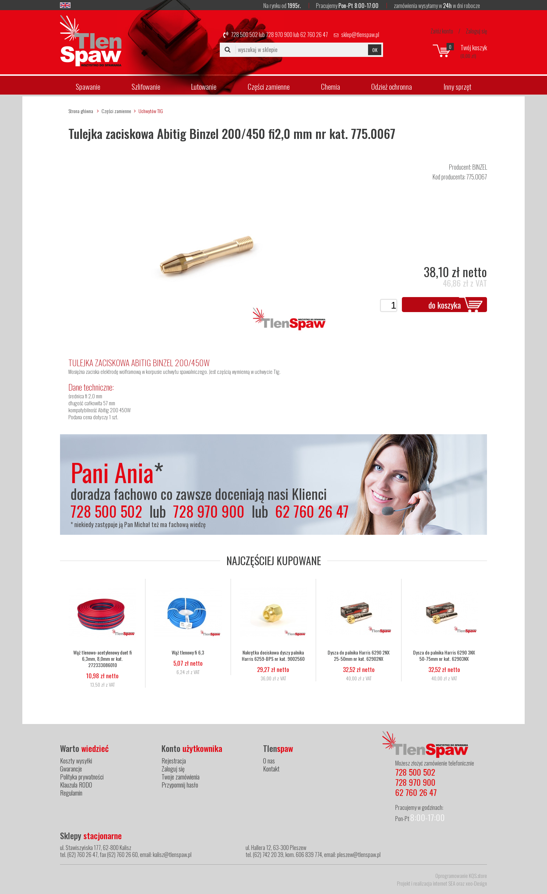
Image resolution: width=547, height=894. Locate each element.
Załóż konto (441, 31)
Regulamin (71, 792)
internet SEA (444, 883)
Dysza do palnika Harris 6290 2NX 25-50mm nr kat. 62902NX (359, 655)
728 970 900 (279, 34)
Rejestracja (174, 760)
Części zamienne (269, 86)
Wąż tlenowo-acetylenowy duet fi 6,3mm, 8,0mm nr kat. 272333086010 (102, 658)
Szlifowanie (146, 86)
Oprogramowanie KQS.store (461, 875)
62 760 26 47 (314, 34)
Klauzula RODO (76, 784)
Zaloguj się (476, 31)
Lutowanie (203, 86)
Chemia (330, 86)
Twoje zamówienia (181, 776)
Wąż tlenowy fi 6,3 (188, 652)
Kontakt (271, 768)
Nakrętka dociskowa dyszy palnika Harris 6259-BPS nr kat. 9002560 (273, 655)
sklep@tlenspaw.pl (360, 34)
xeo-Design (476, 883)
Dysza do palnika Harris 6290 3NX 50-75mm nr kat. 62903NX (444, 655)
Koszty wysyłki (76, 760)
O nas (269, 760)
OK (374, 49)
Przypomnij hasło (180, 784)
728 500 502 (244, 34)
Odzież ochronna (391, 86)
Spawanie (88, 86)
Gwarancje (71, 768)
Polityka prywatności (82, 776)
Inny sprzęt (457, 86)
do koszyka (444, 304)
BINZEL (479, 166)
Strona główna (80, 110)
